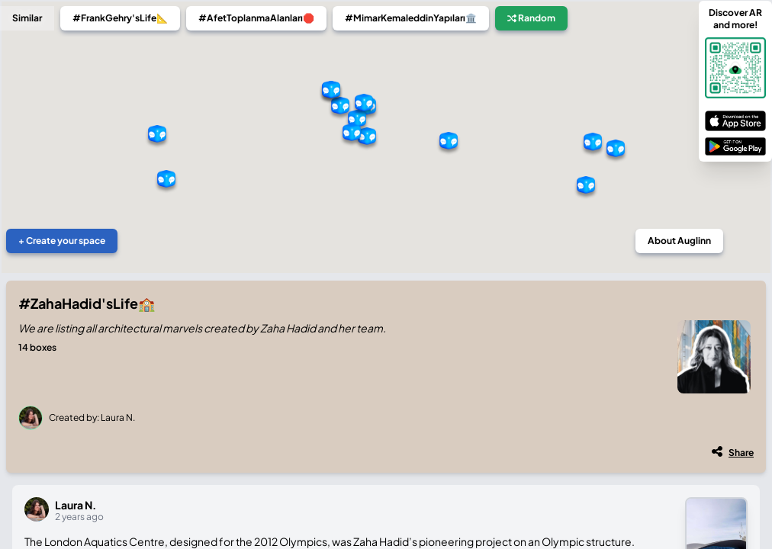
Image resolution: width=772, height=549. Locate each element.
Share (741, 452)
